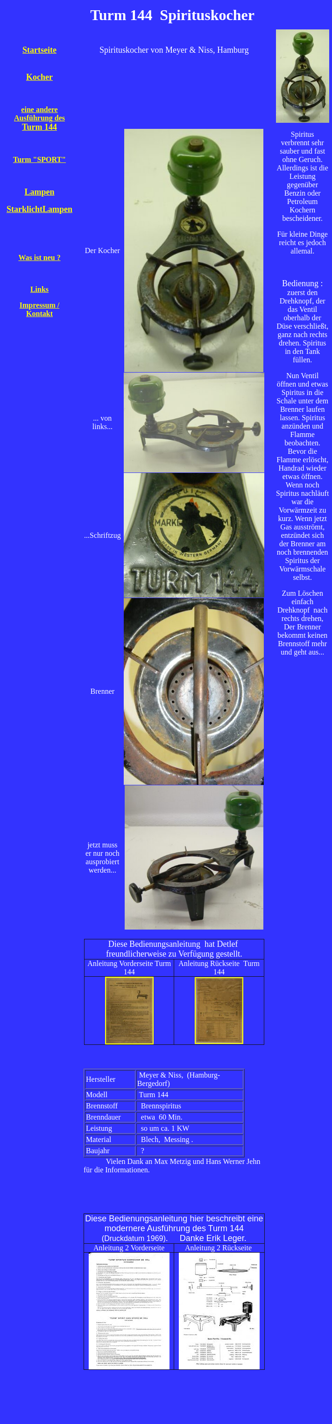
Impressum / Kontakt (40, 309)
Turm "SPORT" (39, 159)
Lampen (40, 192)
